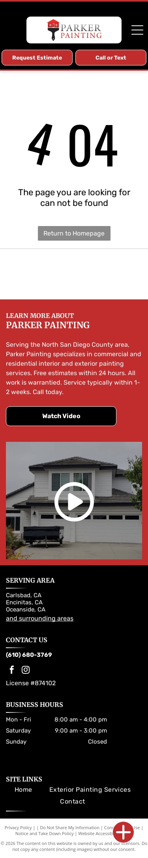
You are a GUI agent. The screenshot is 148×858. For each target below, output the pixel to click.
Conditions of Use (122, 827)
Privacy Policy (18, 827)
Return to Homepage (74, 233)
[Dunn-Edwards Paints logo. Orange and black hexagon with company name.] (89, 274)
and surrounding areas (39, 618)
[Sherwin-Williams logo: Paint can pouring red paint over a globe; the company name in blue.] (58, 274)
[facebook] (12, 671)
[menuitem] (23, 789)
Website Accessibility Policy (105, 833)
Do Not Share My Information (69, 827)
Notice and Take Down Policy (44, 833)
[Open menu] (137, 30)
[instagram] (26, 671)
